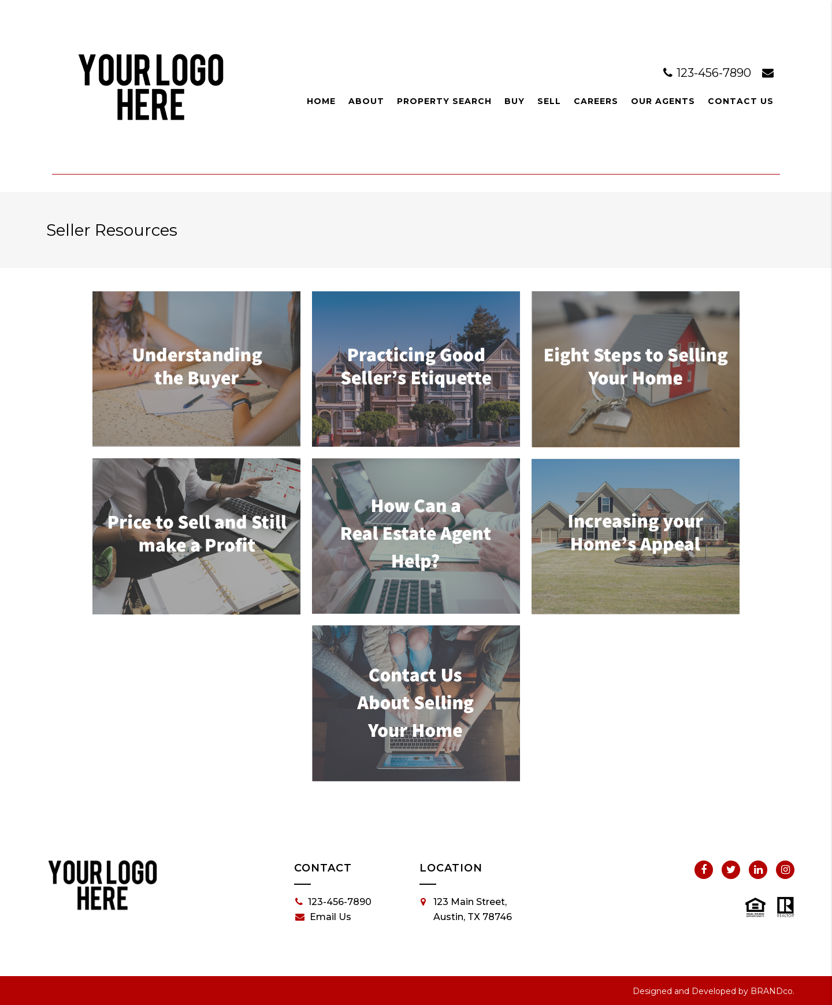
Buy (514, 101)
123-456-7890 (708, 73)
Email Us (323, 917)
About (366, 101)
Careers (596, 101)
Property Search (444, 101)
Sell (549, 101)
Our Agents (663, 101)
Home (321, 101)
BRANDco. (772, 991)
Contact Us (741, 101)
